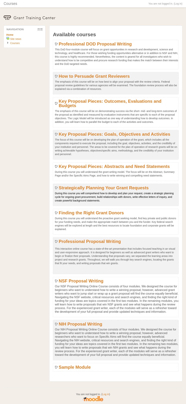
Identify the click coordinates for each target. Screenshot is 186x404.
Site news (15, 39)
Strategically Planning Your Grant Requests (104, 188)
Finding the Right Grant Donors (91, 213)
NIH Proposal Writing (80, 324)
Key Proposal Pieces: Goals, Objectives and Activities (114, 134)
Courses (10, 4)
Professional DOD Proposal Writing (95, 44)
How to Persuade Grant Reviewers (94, 76)
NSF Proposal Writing (81, 281)
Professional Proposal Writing (90, 241)
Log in (178, 3)
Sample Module (75, 367)
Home (9, 34)
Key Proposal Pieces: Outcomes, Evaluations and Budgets (110, 103)
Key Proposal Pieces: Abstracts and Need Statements (114, 166)
